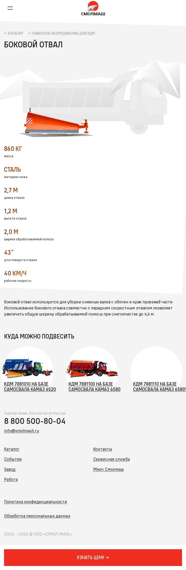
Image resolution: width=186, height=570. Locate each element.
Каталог (11, 449)
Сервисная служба (111, 459)
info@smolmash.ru (21, 431)
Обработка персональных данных (37, 516)
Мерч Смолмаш (108, 469)
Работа (11, 479)
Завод (9, 469)
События (13, 459)
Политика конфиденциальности (35, 501)
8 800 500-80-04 (35, 421)
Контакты (102, 449)
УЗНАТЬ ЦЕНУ (90, 557)
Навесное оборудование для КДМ (63, 33)
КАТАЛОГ (16, 33)
